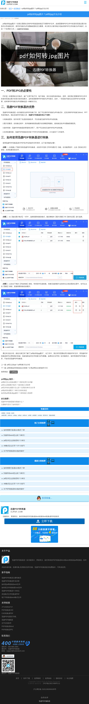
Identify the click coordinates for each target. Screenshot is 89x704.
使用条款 (48, 678)
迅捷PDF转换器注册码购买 (11, 578)
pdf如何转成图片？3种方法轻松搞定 (14, 390)
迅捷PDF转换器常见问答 (10, 581)
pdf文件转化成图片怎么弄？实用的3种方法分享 (18, 388)
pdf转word (25, 415)
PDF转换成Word (8, 627)
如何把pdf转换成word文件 (11, 584)
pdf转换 (29, 415)
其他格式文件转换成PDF (10, 594)
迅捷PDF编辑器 (7, 621)
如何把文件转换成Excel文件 (12, 587)
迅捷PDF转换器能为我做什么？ (12, 402)
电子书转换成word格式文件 (11, 597)
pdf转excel (10, 415)
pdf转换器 (34, 415)
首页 (10, 8)
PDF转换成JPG (7, 630)
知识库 (12, 413)
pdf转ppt (19, 415)
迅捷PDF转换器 (23, 29)
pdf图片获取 (4, 415)
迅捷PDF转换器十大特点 (10, 591)
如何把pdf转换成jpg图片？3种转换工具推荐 (16, 393)
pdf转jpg (14, 372)
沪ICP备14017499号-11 (51, 683)
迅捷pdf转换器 (52, 415)
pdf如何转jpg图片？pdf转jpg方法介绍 (44, 14)
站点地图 (70, 678)
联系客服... (44, 498)
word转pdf (40, 415)
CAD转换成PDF (7, 614)
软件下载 (26, 678)
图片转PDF (45, 415)
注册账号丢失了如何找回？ (11, 404)
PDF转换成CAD (7, 611)
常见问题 (8, 413)
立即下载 (44, 521)
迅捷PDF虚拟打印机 (9, 617)
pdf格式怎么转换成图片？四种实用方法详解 (17, 382)
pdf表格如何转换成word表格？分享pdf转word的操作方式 (27, 368)
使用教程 (17, 8)
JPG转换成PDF (7, 608)
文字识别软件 (6, 624)
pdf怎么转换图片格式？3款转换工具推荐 (15, 385)
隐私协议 (59, 678)
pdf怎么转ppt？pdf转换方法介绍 (18, 365)
